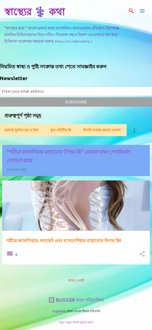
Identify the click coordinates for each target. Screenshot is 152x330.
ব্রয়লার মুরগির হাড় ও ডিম (21, 130)
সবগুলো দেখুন (16, 169)
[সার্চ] (131, 10)
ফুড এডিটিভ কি (60, 130)
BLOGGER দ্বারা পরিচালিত (76, 299)
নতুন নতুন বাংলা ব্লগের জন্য (76, 322)
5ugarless (59, 311)
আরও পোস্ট (76, 280)
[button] (142, 254)
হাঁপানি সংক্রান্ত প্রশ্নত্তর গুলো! (102, 130)
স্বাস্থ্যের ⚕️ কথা (34, 11)
